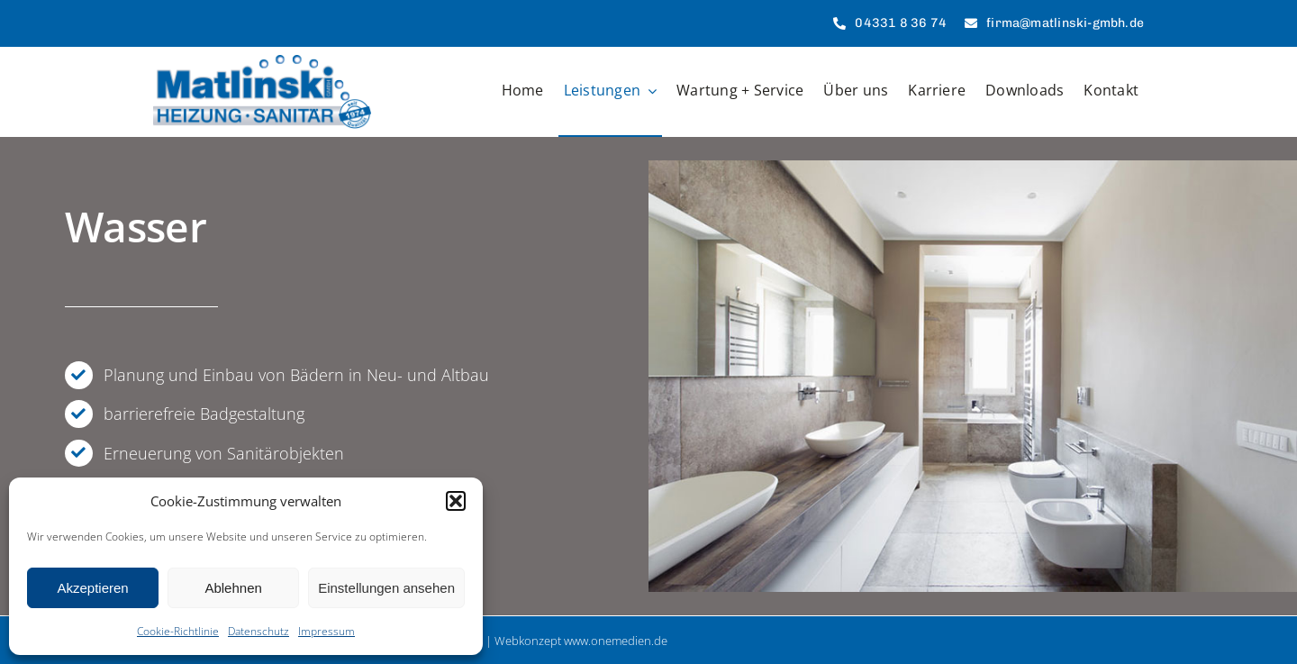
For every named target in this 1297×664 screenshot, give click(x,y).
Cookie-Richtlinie (178, 631)
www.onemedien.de (615, 640)
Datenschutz (258, 631)
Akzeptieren (92, 588)
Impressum (326, 631)
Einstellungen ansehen (386, 588)
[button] (456, 501)
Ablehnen (232, 588)
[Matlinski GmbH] (262, 63)
